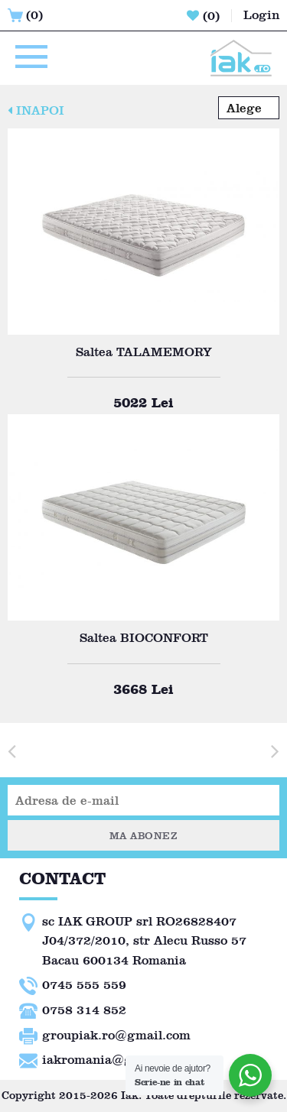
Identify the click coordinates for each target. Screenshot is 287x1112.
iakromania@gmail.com (115, 1059)
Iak (130, 1095)
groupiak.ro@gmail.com (116, 1035)
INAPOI (36, 110)
